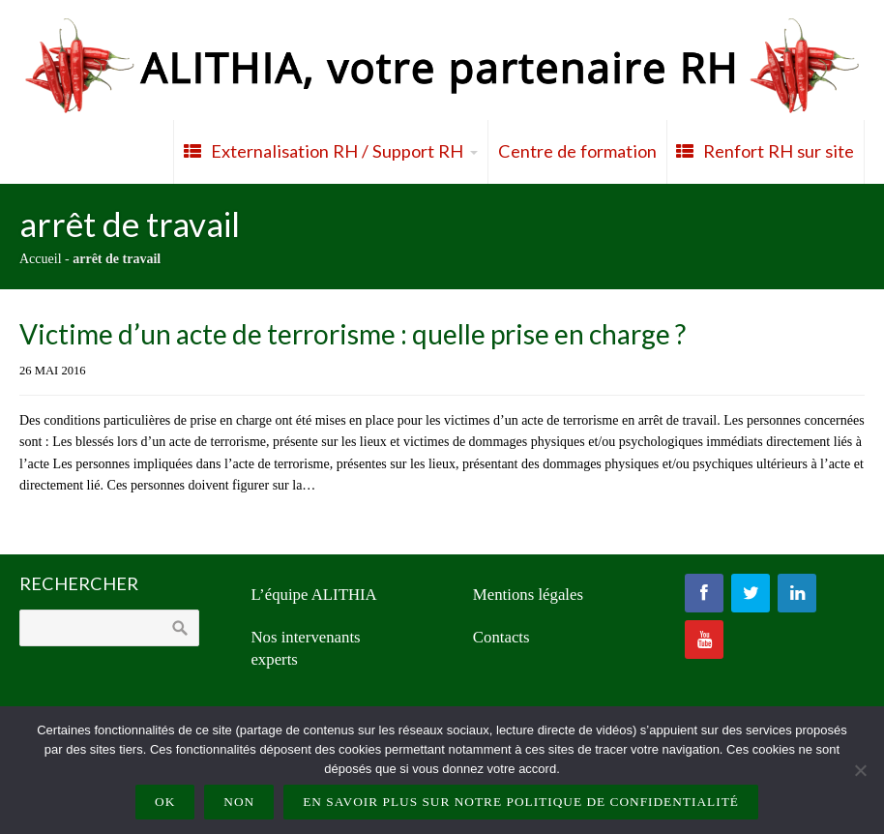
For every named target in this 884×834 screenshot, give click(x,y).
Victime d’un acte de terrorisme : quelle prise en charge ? (352, 333)
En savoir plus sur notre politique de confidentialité (521, 801)
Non (238, 801)
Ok (165, 801)
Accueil (40, 259)
